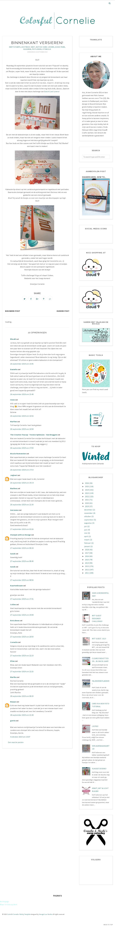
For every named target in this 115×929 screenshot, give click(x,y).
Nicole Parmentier (18, 455)
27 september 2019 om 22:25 (21, 673)
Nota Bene (14, 621)
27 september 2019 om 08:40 (21, 562)
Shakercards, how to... (94, 177)
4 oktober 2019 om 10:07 (20, 738)
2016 (87, 556)
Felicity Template (24, 914)
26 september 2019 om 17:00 (21, 449)
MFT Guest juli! (99, 638)
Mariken (13, 489)
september (89, 520)
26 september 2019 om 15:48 (21, 395)
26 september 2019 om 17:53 (21, 471)
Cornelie (14, 643)
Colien (13, 606)
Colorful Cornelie (13, 914)
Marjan (13, 703)
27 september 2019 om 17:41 (21, 600)
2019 (87, 506)
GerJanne (14, 511)
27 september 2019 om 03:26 (21, 530)
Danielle (13, 370)
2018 (87, 549)
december (88, 510)
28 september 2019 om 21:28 (21, 716)
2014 (87, 563)
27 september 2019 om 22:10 (21, 657)
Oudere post (63, 312)
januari (87, 546)
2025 (87, 486)
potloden (37, 49)
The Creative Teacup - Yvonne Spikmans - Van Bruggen (33, 436)
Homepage (4, 901)
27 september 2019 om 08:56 (21, 581)
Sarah (12, 555)
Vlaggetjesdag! (99, 768)
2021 (87, 500)
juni (86, 530)
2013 (87, 566)
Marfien (13, 423)
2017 (87, 553)
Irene (12, 401)
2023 (87, 493)
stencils (47, 49)
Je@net (13, 476)
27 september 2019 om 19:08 (21, 616)
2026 (87, 483)
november (88, 513)
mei (86, 533)
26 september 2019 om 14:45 (21, 365)
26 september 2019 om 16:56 (21, 417)
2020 (87, 503)
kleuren (27, 49)
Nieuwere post (12, 312)
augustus (88, 523)
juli (85, 526)
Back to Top (108, 924)
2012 (87, 569)
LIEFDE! (95, 726)
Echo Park (60, 47)
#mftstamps (15, 47)
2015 (87, 559)
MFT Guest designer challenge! (97, 618)
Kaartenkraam (16, 587)
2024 (87, 490)
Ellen (12, 662)
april (86, 536)
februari (87, 543)
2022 (87, 496)
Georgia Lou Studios (45, 914)
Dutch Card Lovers (45, 47)
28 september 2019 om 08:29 (21, 697)
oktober (87, 516)
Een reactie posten (15, 743)
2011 (87, 573)
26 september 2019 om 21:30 (21, 506)
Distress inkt (28, 47)
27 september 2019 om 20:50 (21, 638)
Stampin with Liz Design (20, 536)
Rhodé (13, 340)
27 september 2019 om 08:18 (21, 549)
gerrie (12, 722)
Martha (13, 678)
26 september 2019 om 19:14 (21, 484)
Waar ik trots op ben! (8, 904)
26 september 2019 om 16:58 (21, 430)
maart (87, 539)
